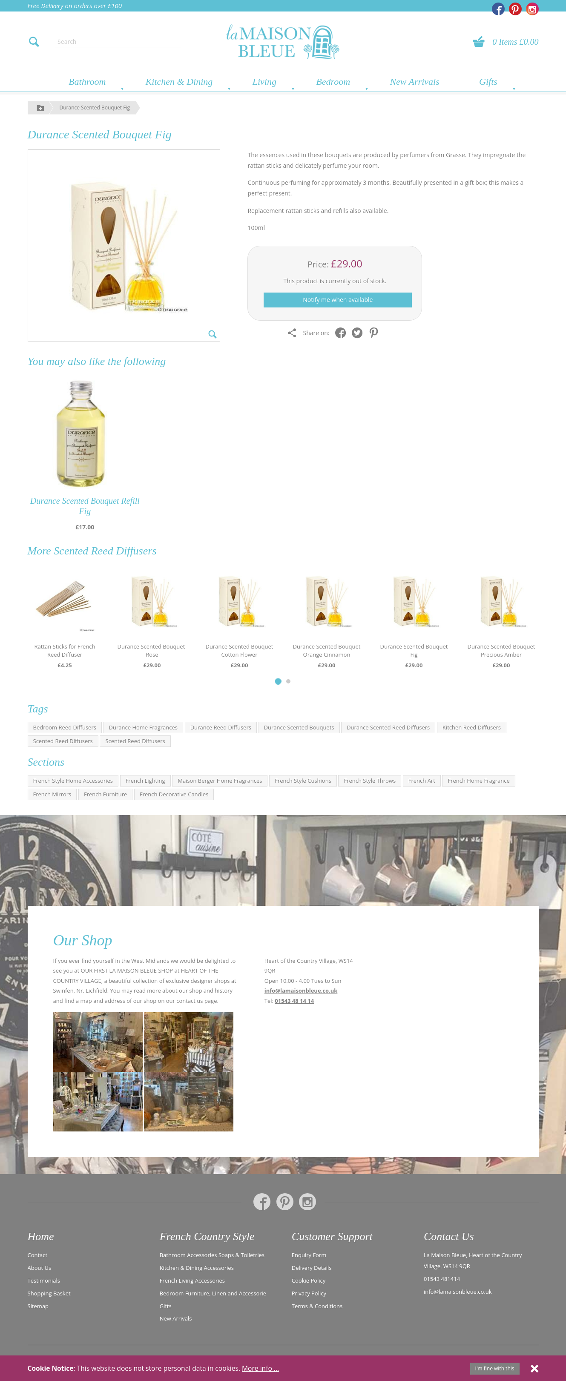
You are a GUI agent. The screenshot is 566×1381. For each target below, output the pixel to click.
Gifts (488, 81)
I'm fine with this (494, 1368)
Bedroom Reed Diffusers (64, 727)
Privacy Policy (309, 1293)
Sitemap (38, 1306)
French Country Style (207, 1236)
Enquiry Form (309, 1255)
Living (264, 81)
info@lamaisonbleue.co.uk (301, 990)
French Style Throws (370, 780)
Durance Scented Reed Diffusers (388, 727)
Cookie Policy (309, 1280)
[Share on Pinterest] (375, 333)
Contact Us (449, 1236)
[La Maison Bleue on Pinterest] (515, 9)
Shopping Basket (49, 1293)
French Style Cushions (303, 780)
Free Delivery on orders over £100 (75, 5)
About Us (40, 1268)
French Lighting (145, 780)
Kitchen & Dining (179, 81)
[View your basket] (481, 41)
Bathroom (87, 81)
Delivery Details (312, 1268)
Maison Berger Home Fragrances (220, 780)
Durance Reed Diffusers (220, 727)
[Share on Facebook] (342, 333)
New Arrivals (414, 81)
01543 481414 (442, 1279)
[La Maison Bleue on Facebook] (498, 9)
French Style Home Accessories (73, 780)
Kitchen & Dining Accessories (197, 1268)
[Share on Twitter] (359, 333)
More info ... (260, 1368)
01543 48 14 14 (294, 1001)
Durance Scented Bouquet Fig (95, 107)
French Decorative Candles (174, 794)
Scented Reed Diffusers (105, 551)
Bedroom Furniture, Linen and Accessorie (213, 1293)
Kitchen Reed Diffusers (471, 727)
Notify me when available (338, 300)
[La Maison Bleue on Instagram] (532, 9)
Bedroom (333, 81)
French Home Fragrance (478, 780)
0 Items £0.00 (515, 41)
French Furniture (105, 794)
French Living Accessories (192, 1280)
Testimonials (44, 1280)
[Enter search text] (118, 41)
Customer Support (332, 1236)
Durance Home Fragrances (143, 727)
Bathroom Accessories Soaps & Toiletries (212, 1255)
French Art (421, 780)
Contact (38, 1255)
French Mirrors (52, 794)
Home (41, 1236)
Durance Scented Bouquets (299, 727)
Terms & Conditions (317, 1306)
